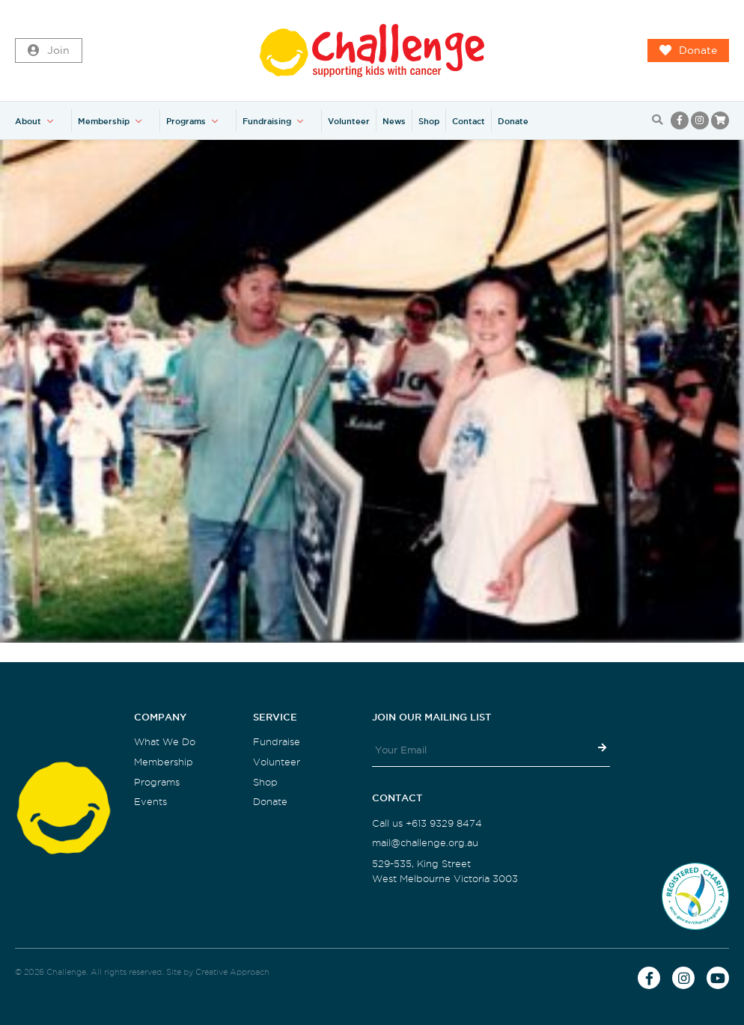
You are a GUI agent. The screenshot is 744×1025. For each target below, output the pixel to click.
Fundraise (276, 742)
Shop (428, 121)
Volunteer (349, 121)
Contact (468, 121)
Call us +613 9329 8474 (427, 823)
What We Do (164, 742)
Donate (688, 51)
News (394, 121)
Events (150, 802)
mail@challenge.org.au (425, 843)
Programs (186, 121)
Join (49, 51)
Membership (103, 121)
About (28, 121)
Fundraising (267, 121)
